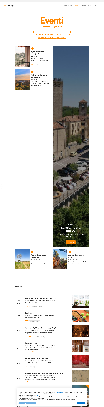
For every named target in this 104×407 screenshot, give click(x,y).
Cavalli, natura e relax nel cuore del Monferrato (40, 298)
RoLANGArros (29, 313)
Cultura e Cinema (43, 32)
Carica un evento (95, 1)
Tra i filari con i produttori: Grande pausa (39, 76)
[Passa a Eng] (87, 1)
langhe (9, 5)
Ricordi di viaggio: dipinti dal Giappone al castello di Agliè (44, 373)
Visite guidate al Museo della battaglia (38, 256)
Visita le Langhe (68, 6)
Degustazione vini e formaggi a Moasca (37, 52)
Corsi (35, 32)
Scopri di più (71, 242)
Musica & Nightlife (38, 34)
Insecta (27, 388)
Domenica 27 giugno (35, 259)
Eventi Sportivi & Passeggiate (56, 32)
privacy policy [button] (60, 396)
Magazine (83, 6)
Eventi (76, 6)
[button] (85, 393)
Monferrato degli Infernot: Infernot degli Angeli (40, 328)
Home (5, 1)
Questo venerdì (42, 37)
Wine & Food (67, 34)
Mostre (68, 32)
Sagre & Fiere (59, 34)
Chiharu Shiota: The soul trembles (36, 358)
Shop (89, 6)
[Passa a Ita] (89, 1)
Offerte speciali (49, 34)
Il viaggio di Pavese (31, 343)
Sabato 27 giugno (35, 56)
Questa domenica (61, 37)
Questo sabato (51, 37)
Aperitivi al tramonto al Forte (76, 256)
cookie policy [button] (39, 398)
